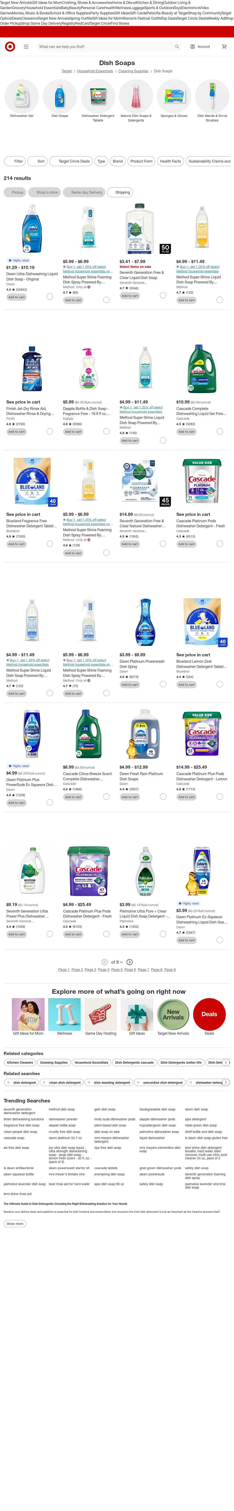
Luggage (137, 7)
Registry (68, 23)
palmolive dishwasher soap (159, 1131)
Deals (16, 18)
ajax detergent (195, 1119)
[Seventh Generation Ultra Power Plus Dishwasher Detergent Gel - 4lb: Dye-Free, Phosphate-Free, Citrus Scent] (32, 914)
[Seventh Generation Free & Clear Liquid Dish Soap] (145, 275)
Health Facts (170, 161)
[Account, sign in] (201, 47)
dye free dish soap (107, 1147)
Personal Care (92, 7)
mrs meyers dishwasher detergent (111, 1139)
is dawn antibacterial (19, 1168)
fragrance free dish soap (21, 1125)
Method (68, 287)
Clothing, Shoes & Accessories (87, 2)
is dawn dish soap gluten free (206, 1137)
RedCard (82, 23)
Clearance (29, 18)
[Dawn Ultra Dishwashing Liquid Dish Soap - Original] (32, 276)
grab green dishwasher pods (160, 1168)
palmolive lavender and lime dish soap (205, 1185)
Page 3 (90, 969)
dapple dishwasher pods (157, 1119)
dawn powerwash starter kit (69, 1168)
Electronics (190, 7)
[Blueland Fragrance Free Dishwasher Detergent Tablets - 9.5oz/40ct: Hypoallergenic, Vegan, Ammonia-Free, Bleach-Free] (32, 523)
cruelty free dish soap (64, 1131)
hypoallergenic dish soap (158, 1125)
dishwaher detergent (208, 1082)
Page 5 (117, 969)
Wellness (122, 7)
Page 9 (170, 969)
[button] (18, 261)
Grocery (18, 7)
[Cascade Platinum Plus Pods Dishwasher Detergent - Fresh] (88, 914)
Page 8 (156, 969)
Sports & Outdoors (159, 7)
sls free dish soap (16, 1147)
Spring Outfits (80, 18)
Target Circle (100, 23)
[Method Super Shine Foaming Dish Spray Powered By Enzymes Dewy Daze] (88, 279)
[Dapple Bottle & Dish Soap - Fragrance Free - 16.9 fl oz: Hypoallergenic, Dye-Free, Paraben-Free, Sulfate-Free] (88, 411)
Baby (65, 7)
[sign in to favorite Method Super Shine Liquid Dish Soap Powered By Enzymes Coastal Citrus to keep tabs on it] (220, 300)
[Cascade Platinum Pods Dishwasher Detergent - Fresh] (202, 523)
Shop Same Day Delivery (41, 23)
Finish (10, 418)
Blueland (12, 531)
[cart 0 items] (224, 47)
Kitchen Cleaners (20, 1062)
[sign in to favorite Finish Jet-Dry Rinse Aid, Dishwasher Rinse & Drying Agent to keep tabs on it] (50, 431)
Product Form (141, 161)
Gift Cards (138, 13)
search (177, 47)
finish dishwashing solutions (24, 1119)
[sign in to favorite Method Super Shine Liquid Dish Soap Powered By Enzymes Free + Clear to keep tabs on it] (50, 693)
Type (101, 161)
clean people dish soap (20, 1131)
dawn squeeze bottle (19, 1174)
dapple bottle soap (62, 1125)
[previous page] (104, 962)
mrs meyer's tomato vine (67, 1174)
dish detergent (21, 1082)
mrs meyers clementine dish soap (160, 1149)
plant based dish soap (110, 1125)
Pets (150, 13)
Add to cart (16, 297)
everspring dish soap (109, 1174)
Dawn (10, 284)
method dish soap (62, 1109)
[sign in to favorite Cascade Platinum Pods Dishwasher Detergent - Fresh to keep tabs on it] (220, 544)
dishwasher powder (63, 1119)
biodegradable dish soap (157, 1109)
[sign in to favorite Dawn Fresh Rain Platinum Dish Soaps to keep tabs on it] (163, 796)
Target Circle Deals (192, 18)
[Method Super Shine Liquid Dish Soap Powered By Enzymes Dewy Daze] (145, 420)
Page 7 (143, 969)
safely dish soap (196, 1168)
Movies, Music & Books (31, 13)
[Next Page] (225, 1062)
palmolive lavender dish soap (25, 1184)
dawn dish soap (196, 1109)
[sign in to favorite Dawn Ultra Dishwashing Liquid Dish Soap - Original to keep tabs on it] (50, 296)
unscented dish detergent (160, 1082)
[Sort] (37, 161)
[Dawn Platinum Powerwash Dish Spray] (145, 664)
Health (109, 7)
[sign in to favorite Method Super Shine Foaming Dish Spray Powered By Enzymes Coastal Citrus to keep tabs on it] (106, 552)
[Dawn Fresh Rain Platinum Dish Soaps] (145, 776)
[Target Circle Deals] (71, 161)
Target (67, 71)
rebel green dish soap (201, 1125)
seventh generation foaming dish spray (205, 1175)
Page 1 (64, 969)
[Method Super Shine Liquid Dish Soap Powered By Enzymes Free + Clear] (32, 673)
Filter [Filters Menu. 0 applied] (15, 161)
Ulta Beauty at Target (171, 13)
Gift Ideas (122, 13)
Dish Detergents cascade (134, 1062)
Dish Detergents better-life (181, 1062)
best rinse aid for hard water (69, 1184)
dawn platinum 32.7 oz (65, 1137)
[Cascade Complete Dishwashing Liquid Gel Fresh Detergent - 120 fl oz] (202, 411)
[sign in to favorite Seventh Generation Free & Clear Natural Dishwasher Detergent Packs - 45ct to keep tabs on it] (163, 544)
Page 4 (103, 969)
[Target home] (10, 46)
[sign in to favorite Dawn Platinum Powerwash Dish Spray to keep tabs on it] (163, 684)
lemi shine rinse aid (18, 1193)
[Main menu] (26, 47)
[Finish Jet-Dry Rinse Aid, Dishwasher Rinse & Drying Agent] (32, 411)
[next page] (129, 962)
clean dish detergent (62, 1082)
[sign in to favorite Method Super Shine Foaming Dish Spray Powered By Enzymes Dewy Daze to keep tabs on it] (106, 300)
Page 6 (130, 969)
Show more (15, 1224)
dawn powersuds (152, 1174)
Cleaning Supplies (133, 71)
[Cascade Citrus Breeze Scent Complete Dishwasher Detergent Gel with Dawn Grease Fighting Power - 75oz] (88, 776)
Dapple (68, 418)
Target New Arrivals (16, 2)
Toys (177, 7)
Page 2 (77, 969)
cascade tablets (105, 1168)
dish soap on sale (107, 1131)
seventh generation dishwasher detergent (19, 1111)
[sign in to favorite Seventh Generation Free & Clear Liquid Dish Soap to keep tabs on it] (163, 295)
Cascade (182, 418)
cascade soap (14, 1137)
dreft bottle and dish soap (203, 1131)
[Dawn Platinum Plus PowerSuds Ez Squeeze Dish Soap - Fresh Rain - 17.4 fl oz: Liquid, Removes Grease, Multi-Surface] (32, 782)
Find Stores (120, 23)
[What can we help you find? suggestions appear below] (109, 47)
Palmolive (127, 921)
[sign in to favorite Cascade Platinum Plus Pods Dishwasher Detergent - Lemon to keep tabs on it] (220, 796)
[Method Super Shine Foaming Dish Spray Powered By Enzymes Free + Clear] (88, 673)
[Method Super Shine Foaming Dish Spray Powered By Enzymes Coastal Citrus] (88, 532)
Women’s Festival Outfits (141, 18)
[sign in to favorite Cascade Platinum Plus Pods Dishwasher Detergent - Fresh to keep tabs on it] (106, 934)
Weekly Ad (216, 18)
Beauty (75, 7)
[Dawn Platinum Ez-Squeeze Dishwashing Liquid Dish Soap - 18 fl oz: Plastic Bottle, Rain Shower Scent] (202, 919)
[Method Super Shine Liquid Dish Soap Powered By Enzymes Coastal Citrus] (202, 279)
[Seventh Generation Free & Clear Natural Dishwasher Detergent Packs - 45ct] (145, 523)
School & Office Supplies (70, 13)
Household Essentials (43, 7)
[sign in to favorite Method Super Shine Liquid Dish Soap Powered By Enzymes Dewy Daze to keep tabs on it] (163, 440)
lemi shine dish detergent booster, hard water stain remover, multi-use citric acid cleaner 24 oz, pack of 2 (206, 1153)
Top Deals (169, 18)
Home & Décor (124, 2)
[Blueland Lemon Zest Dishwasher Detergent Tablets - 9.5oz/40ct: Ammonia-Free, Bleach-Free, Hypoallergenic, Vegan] (202, 664)
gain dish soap (104, 1109)
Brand (118, 161)
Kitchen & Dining (149, 2)
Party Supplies (102, 13)
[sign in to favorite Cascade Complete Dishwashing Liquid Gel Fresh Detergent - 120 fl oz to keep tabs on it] (220, 431)
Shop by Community (204, 13)
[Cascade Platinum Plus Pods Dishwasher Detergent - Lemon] (202, 776)
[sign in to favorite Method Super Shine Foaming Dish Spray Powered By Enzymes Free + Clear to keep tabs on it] (106, 693)
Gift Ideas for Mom (47, 2)
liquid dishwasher (152, 1137)
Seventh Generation (134, 283)
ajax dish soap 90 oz (109, 1184)
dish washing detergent (109, 1082)
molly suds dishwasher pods (114, 1119)
